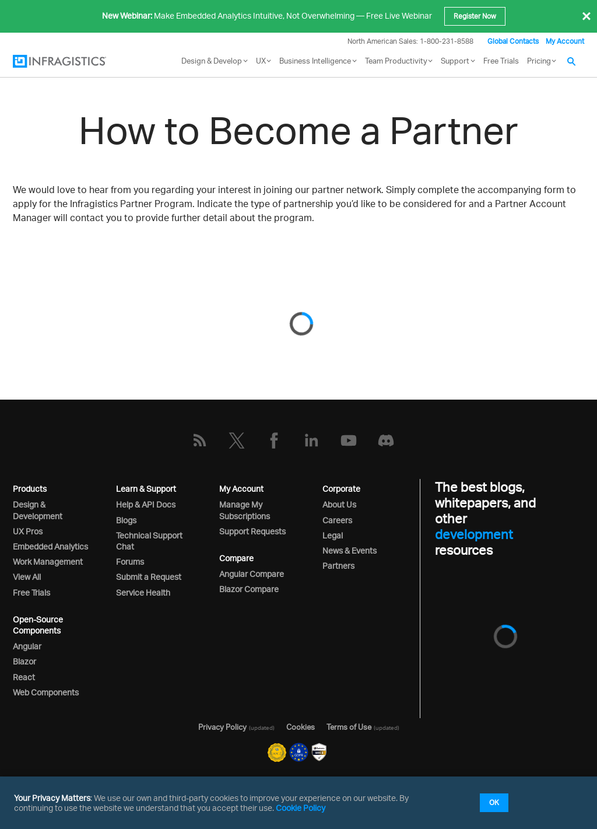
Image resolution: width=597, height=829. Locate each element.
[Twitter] (236, 440)
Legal (332, 535)
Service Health (143, 592)
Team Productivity (396, 60)
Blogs (126, 520)
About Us (339, 504)
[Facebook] (274, 440)
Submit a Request (148, 577)
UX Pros (28, 531)
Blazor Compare (249, 589)
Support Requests (252, 531)
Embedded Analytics (50, 546)
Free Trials (501, 60)
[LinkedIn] (311, 440)
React (24, 677)
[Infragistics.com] (71, 61)
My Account (565, 41)
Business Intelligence (315, 60)
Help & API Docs (145, 504)
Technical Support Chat (149, 540)
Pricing (539, 60)
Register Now (475, 16)
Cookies (300, 727)
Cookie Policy (300, 808)
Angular (27, 646)
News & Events (349, 550)
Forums (130, 561)
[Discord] (386, 440)
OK (494, 802)
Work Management (48, 561)
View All (27, 577)
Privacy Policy (222, 727)
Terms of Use (348, 727)
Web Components (46, 692)
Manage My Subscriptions (244, 509)
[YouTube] (348, 440)
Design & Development (37, 509)
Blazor (24, 661)
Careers (337, 520)
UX (261, 60)
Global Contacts (513, 41)
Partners (338, 566)
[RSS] (199, 440)
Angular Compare (251, 574)
